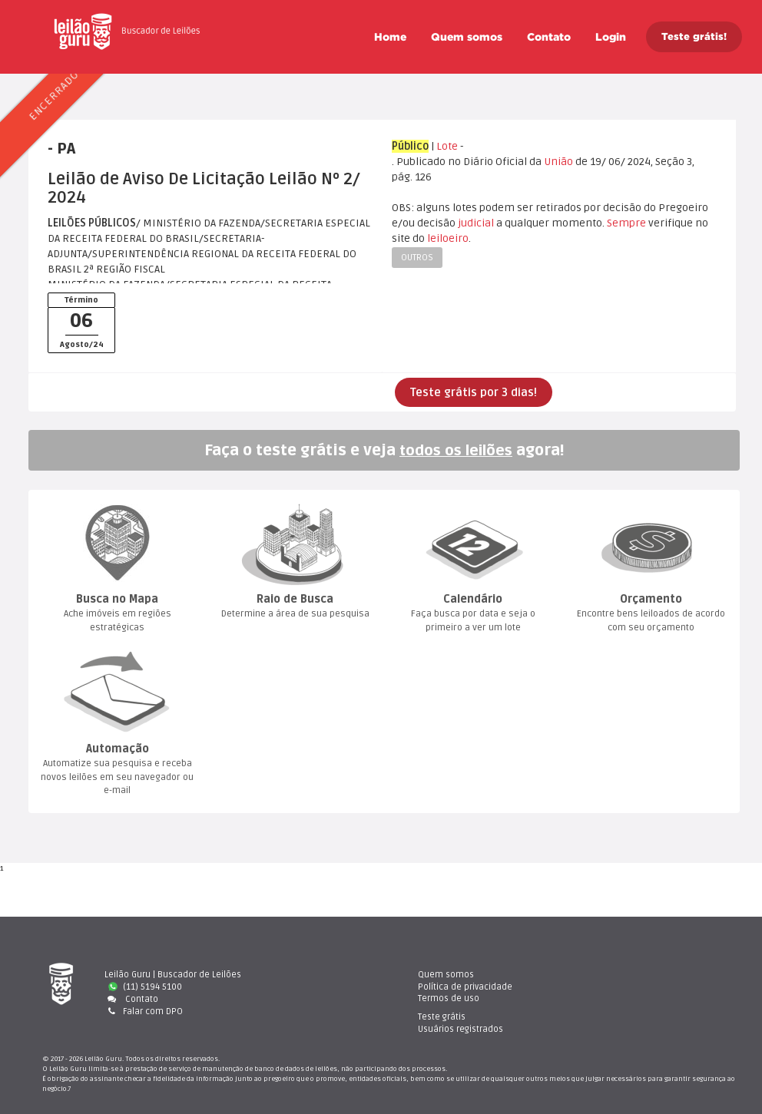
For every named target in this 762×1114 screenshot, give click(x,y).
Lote (447, 146)
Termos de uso (445, 998)
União (558, 161)
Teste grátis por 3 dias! (473, 392)
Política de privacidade (462, 987)
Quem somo (466, 37)
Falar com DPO (143, 1011)
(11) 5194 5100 (145, 987)
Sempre (626, 223)
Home (390, 37)
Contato (549, 37)
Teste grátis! (694, 36)
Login (610, 37)
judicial (476, 223)
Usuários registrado (643, 987)
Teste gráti (624, 975)
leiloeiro (448, 238)
